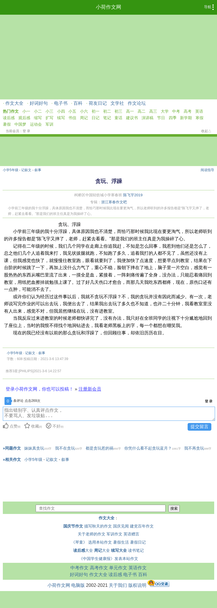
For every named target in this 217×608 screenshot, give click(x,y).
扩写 (49, 118)
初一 (95, 111)
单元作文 (118, 567)
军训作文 (114, 534)
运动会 (36, 124)
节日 (161, 118)
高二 (142, 111)
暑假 (7, 124)
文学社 (117, 103)
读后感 (9, 118)
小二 (38, 111)
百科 (78, 103)
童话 (118, 118)
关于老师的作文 (91, 534)
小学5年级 (10, 170)
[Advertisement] (108, 57)
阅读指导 (207, 170)
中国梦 (20, 124)
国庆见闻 (121, 526)
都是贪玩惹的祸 (103, 448)
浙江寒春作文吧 (114, 202)
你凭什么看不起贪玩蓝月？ (152, 448)
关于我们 (118, 585)
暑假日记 (138, 542)
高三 (153, 111)
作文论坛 (137, 103)
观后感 (24, 118)
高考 (188, 111)
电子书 (61, 103)
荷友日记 (98, 103)
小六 (84, 111)
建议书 (132, 118)
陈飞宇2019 (132, 195)
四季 (173, 118)
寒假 (199, 118)
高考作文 (99, 567)
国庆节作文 (73, 526)
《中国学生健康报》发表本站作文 (108, 558)
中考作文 (79, 567)
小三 (49, 111)
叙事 (37, 170)
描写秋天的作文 (98, 526)
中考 (176, 111)
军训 (49, 124)
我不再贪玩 (197, 448)
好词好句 (39, 103)
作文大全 (14, 103)
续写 (61, 118)
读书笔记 (136, 550)
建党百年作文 (142, 526)
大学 (165, 111)
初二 (107, 111)
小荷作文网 (108, 7)
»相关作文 (12, 459)
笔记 (107, 118)
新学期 (186, 118)
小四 (61, 111)
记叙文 (26, 170)
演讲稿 (147, 118)
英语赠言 (131, 534)
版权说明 (137, 585)
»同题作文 (12, 448)
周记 (84, 118)
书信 (72, 118)
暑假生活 (121, 542)
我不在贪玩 (68, 448)
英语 (199, 111)
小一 (26, 111)
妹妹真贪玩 (37, 448)
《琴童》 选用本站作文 (91, 542)
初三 (118, 111)
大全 (83, 550)
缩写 (38, 118)
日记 (95, 118)
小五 (72, 111)
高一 (130, 111)
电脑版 (78, 585)
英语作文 (138, 567)
